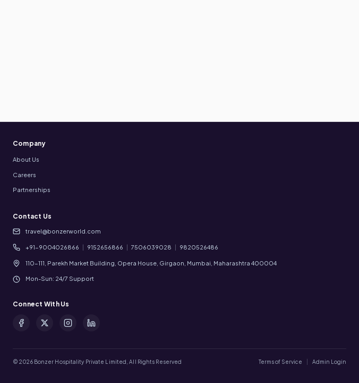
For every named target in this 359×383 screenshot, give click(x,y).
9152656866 (105, 247)
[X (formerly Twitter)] (44, 322)
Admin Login (329, 362)
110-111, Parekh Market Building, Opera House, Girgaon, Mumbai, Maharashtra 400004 (151, 263)
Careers (24, 174)
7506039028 (151, 247)
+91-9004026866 (52, 247)
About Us (26, 159)
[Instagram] (67, 322)
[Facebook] (21, 322)
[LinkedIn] (91, 322)
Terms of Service (280, 362)
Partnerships (31, 189)
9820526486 (199, 247)
